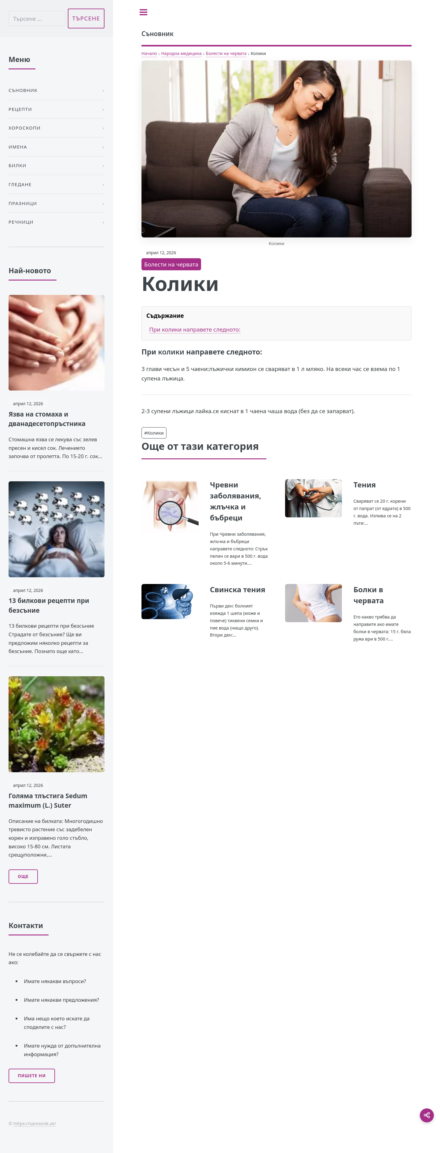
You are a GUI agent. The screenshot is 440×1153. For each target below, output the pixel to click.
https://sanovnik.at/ (34, 1123)
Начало (149, 53)
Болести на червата (226, 53)
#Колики (154, 433)
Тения (365, 484)
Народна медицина (181, 53)
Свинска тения (237, 589)
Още (23, 876)
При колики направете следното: (194, 329)
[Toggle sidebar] (143, 12)
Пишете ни (32, 1075)
